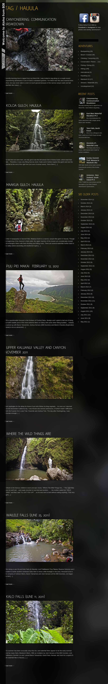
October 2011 (85, 304)
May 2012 (84, 280)
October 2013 (85, 220)
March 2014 (85, 206)
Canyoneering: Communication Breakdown (93, 101)
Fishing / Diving (86, 65)
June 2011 (84, 318)
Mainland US (85, 79)
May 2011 (84, 322)
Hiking (83, 69)
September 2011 (86, 308)
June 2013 (84, 234)
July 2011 (84, 315)
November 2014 (86, 199)
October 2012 (85, 262)
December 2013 (86, 213)
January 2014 (85, 210)
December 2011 (86, 297)
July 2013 (84, 231)
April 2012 (84, 283)
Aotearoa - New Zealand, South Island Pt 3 (93, 177)
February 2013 (86, 248)
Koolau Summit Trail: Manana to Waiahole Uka (93, 160)
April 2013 (84, 241)
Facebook (82, 27)
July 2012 (84, 273)
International (85, 72)
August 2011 (85, 311)
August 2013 (85, 227)
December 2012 (86, 255)
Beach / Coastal (86, 55)
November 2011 (86, 301)
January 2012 (85, 294)
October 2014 (85, 203)
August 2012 (85, 269)
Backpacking (85, 51)
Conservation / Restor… (89, 62)
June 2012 (84, 276)
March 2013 (85, 245)
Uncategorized (86, 86)
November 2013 (86, 217)
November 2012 (86, 259)
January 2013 (85, 252)
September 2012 (86, 266)
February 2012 (86, 290)
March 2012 (85, 287)
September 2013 (86, 224)
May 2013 (84, 238)
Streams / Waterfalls (88, 83)
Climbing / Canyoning (88, 58)
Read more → (9, 93)
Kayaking (84, 76)
